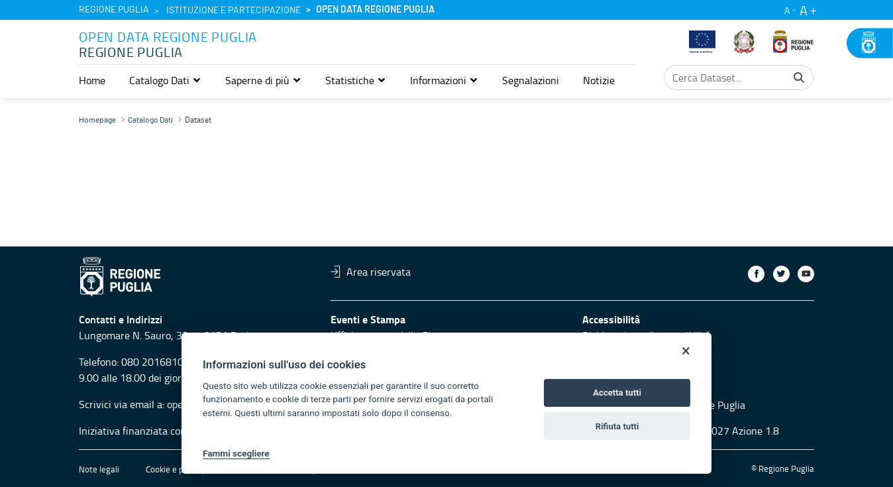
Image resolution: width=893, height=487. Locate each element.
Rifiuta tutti (617, 426)
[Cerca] (799, 77)
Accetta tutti (617, 393)
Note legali (99, 469)
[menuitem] (92, 80)
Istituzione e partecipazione (233, 10)
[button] (165, 80)
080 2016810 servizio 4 (175, 361)
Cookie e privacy (175, 469)
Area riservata (371, 272)
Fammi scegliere (236, 453)
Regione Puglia (114, 10)
